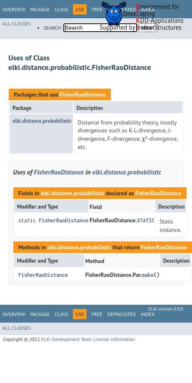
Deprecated (121, 314)
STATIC (146, 220)
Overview (13, 9)
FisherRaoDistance (82, 94)
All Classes (16, 23)
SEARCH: (53, 28)
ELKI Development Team (66, 339)
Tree (96, 314)
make (148, 275)
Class (61, 9)
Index (148, 314)
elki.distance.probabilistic (42, 120)
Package (40, 9)
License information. (115, 339)
